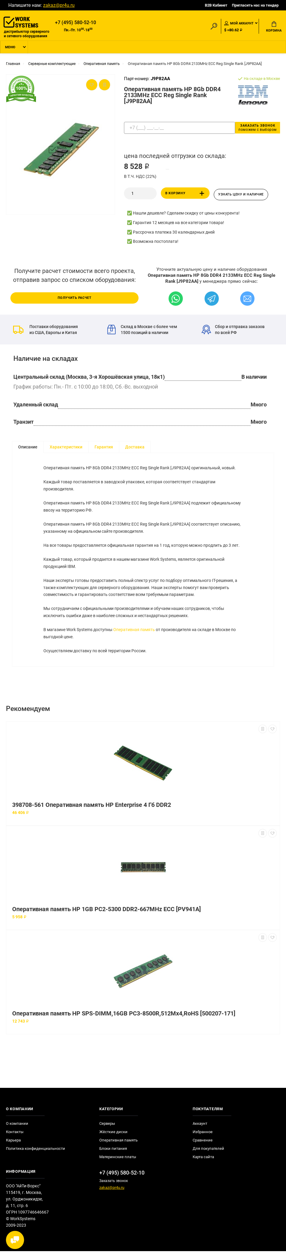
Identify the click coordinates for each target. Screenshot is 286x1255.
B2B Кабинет (216, 5)
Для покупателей (208, 1152)
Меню (10, 49)
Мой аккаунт (239, 23)
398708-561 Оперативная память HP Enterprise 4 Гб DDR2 (91, 808)
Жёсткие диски (113, 1135)
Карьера (13, 1144)
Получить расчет (74, 298)
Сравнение (203, 1144)
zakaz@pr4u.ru (59, 5)
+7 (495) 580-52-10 (75, 23)
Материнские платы (117, 1160)
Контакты (14, 1135)
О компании (17, 1127)
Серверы (107, 1127)
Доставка (134, 447)
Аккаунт (200, 1127)
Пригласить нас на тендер (255, 5)
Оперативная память (134, 633)
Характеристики (66, 447)
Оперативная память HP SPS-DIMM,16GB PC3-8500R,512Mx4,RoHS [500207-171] (123, 1017)
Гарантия (104, 447)
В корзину (186, 194)
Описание (27, 447)
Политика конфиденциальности (35, 1152)
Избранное (203, 1135)
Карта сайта (203, 1160)
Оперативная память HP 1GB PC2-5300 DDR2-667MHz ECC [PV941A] (106, 913)
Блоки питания (113, 1152)
